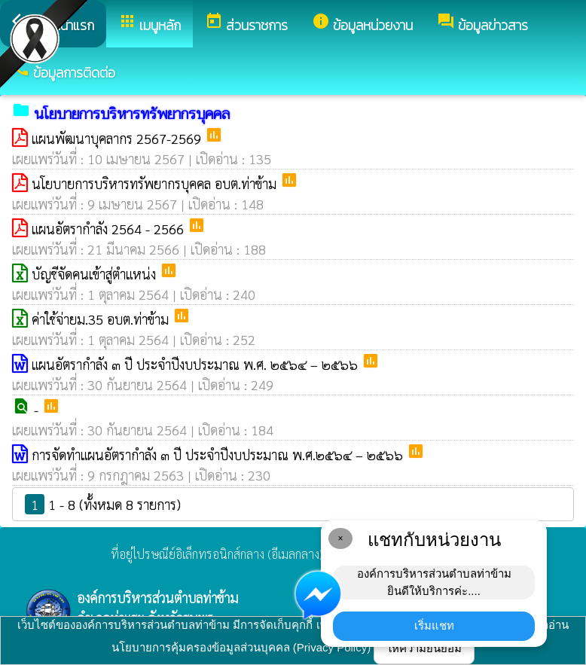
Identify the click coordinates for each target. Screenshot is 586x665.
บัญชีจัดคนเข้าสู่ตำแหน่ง (96, 273)
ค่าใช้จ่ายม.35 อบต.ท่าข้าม (102, 319)
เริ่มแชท (434, 625)
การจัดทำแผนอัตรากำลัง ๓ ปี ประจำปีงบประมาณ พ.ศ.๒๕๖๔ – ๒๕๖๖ (219, 454)
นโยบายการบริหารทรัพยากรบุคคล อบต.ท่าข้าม (156, 183)
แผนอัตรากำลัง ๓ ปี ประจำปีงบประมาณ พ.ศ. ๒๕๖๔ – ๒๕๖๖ (197, 364)
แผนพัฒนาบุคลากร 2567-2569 (118, 138)
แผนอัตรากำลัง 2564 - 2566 (110, 228)
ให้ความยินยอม (424, 648)
